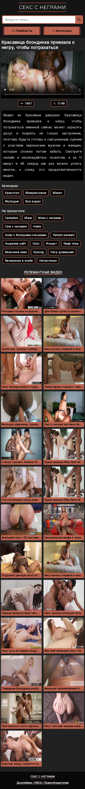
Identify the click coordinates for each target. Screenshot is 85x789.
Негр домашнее (62, 252)
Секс (36, 243)
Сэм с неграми (16, 226)
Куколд (38, 252)
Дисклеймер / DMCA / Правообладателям (43, 782)
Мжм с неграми (49, 218)
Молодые (12, 201)
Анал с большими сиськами (25, 235)
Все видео (33, 201)
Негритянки (48, 260)
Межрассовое (35, 193)
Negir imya (70, 243)
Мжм (28, 218)
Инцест (51, 243)
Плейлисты (22, 31)
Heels (37, 226)
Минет (57, 193)
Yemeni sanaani (64, 235)
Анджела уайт (15, 243)
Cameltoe (11, 218)
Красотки (12, 193)
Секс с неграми (42, 7)
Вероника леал (16, 252)
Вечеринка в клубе (19, 260)
